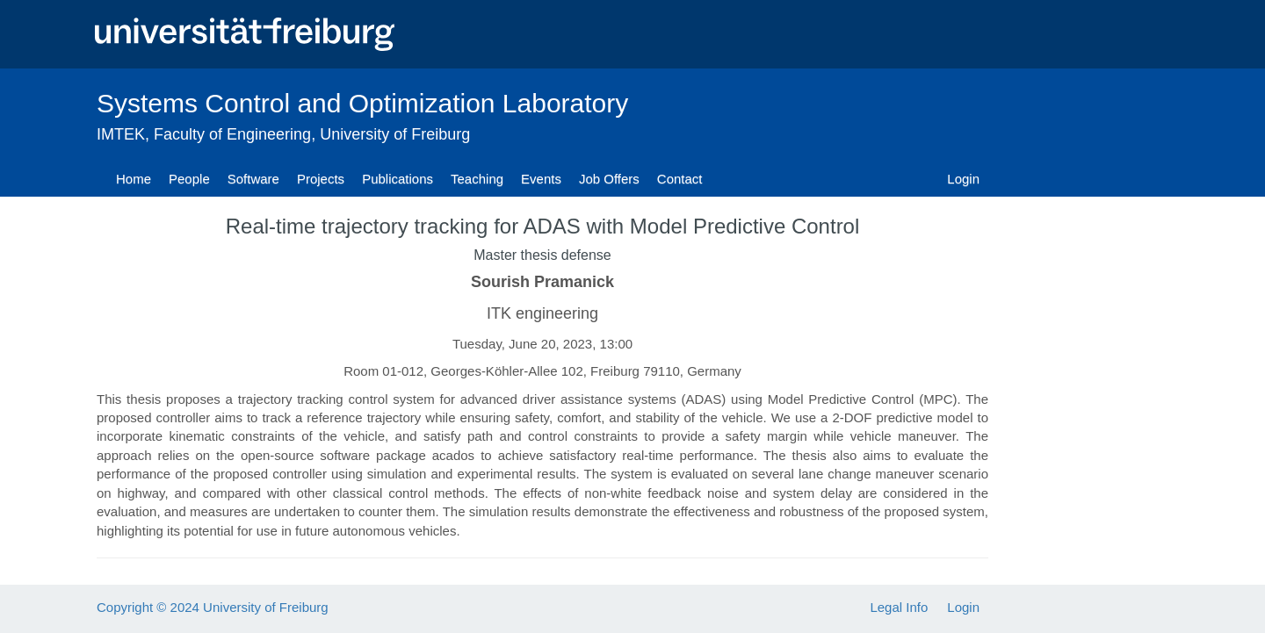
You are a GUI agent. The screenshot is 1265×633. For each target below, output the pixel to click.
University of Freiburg (395, 134)
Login (963, 178)
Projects (320, 178)
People (189, 178)
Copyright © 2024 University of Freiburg (213, 607)
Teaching (477, 178)
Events (541, 178)
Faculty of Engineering (232, 134)
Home (133, 178)
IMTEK (121, 134)
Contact (680, 178)
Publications (397, 178)
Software (253, 178)
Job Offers (609, 178)
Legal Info (899, 607)
